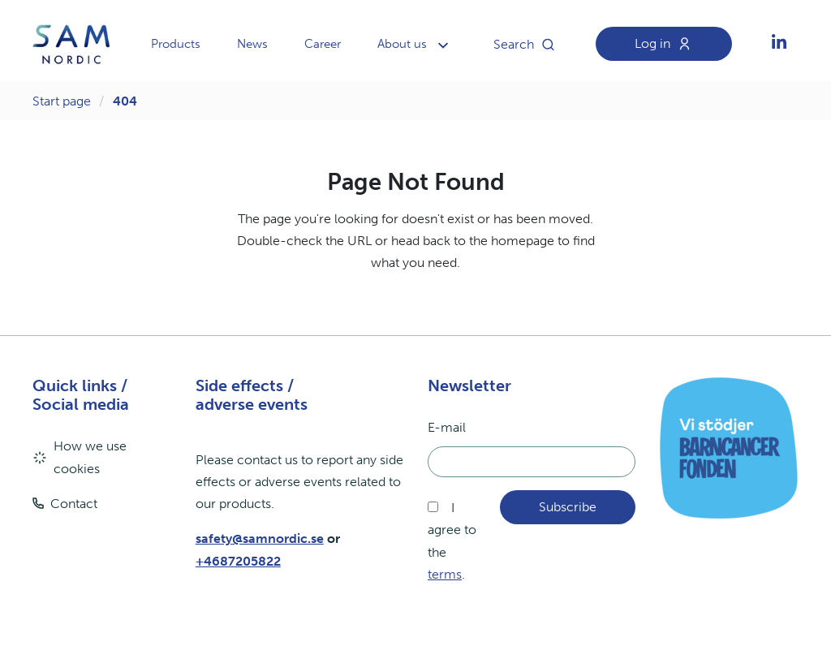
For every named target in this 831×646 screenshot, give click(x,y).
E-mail (447, 427)
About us (402, 44)
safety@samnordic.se (260, 538)
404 (125, 101)
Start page (61, 101)
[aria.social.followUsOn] (779, 44)
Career (322, 44)
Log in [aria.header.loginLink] (667, 43)
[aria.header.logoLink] (71, 44)
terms (445, 574)
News (252, 44)
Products (175, 44)
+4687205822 (238, 561)
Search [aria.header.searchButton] (528, 44)
